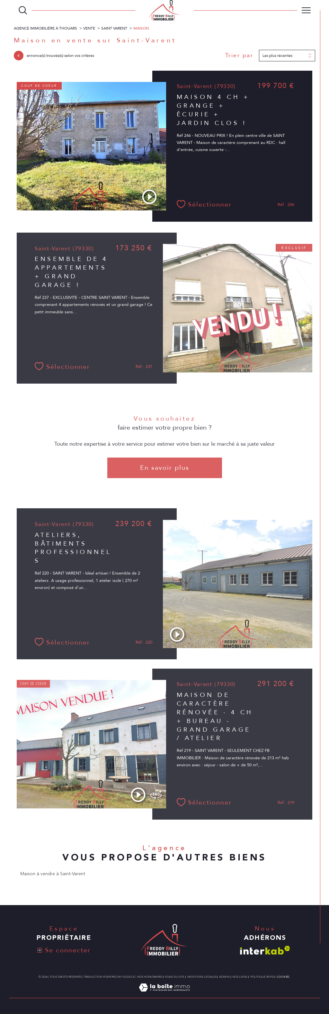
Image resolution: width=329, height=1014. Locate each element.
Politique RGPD (262, 976)
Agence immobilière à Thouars (45, 28)
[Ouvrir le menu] (306, 10)
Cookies (283, 976)
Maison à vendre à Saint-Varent (52, 873)
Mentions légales (202, 976)
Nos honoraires (150, 976)
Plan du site (174, 976)
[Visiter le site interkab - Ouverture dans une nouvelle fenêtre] (265, 950)
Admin (224, 976)
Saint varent (114, 28)
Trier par (239, 55)
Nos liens (239, 976)
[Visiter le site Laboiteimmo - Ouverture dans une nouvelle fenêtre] (164, 994)
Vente (89, 28)
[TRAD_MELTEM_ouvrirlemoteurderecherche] (22, 10)
